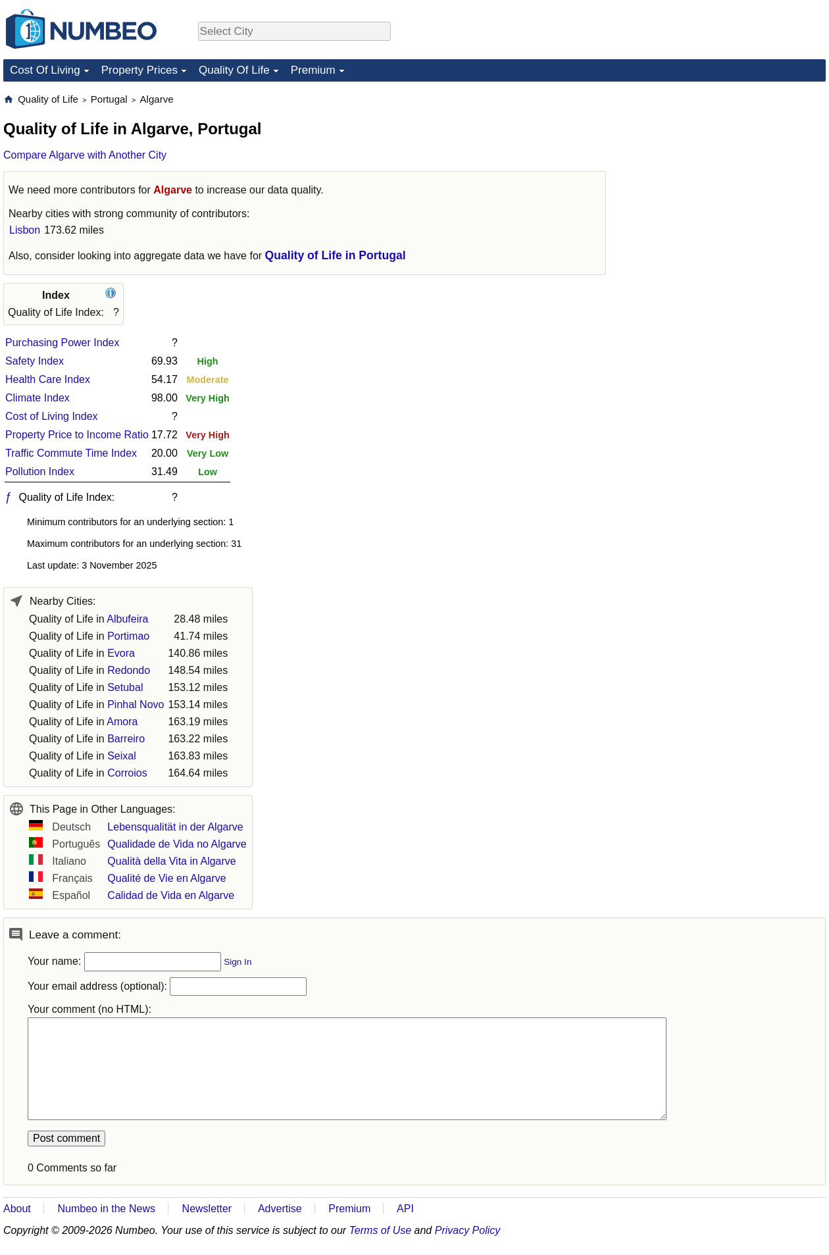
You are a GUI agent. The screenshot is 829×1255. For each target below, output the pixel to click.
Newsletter (207, 1208)
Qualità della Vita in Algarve (171, 861)
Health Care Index (47, 379)
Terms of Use (380, 1230)
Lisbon (24, 230)
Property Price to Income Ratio (77, 434)
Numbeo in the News (106, 1208)
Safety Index (34, 361)
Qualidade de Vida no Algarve (176, 844)
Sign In (237, 962)
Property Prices (139, 70)
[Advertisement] (727, 175)
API (405, 1208)
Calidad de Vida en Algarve (170, 895)
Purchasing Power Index (62, 342)
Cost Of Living (45, 70)
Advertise (280, 1208)
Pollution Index (39, 471)
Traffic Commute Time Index (71, 453)
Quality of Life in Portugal (335, 255)
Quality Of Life (234, 70)
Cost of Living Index (51, 416)
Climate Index (37, 397)
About (17, 1208)
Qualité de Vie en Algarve (166, 878)
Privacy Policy (468, 1230)
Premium (313, 70)
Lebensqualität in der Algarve (175, 826)
